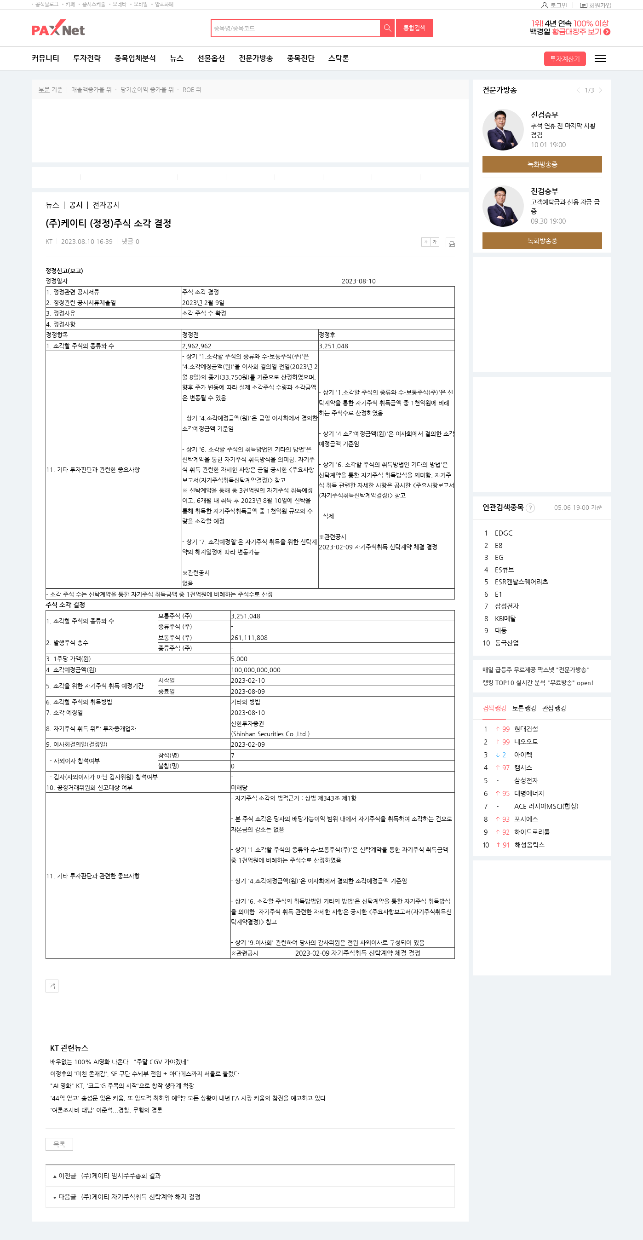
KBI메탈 (505, 618)
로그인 (559, 5)
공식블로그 (46, 4)
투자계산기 (565, 59)
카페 (70, 4)
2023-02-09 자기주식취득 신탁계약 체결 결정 (357, 953)
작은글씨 (426, 242)
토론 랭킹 (524, 708)
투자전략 (87, 58)
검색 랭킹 (494, 708)
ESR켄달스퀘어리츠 (521, 581)
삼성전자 (507, 606)
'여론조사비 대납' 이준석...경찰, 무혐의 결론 (106, 1110)
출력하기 (450, 242)
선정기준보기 (530, 508)
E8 (498, 545)
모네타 (119, 4)
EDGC (503, 532)
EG (499, 557)
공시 (76, 205)
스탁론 (338, 58)
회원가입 (600, 5)
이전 (578, 90)
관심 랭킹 (554, 708)
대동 (501, 630)
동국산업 (507, 642)
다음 (600, 90)
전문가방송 (256, 58)
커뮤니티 (45, 58)
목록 (59, 1144)
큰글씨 (434, 242)
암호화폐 (164, 4)
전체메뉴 (599, 58)
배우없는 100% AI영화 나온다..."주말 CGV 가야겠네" (119, 1062)
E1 (498, 594)
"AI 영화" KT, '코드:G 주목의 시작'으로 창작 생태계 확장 (122, 1086)
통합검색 (414, 27)
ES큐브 (504, 569)
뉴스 (177, 58)
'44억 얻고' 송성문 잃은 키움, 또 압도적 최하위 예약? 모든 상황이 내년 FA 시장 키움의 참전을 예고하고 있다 (188, 1098)
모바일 (141, 4)
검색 (388, 28)
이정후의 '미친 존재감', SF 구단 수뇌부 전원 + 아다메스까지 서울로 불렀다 (144, 1074)
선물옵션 (211, 58)
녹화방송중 (542, 164)
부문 (44, 89)
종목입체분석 (135, 58)
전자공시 (106, 205)
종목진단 (301, 58)
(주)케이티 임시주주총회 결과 (121, 1175)
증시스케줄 (93, 4)
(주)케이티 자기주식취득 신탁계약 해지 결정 (141, 1197)
